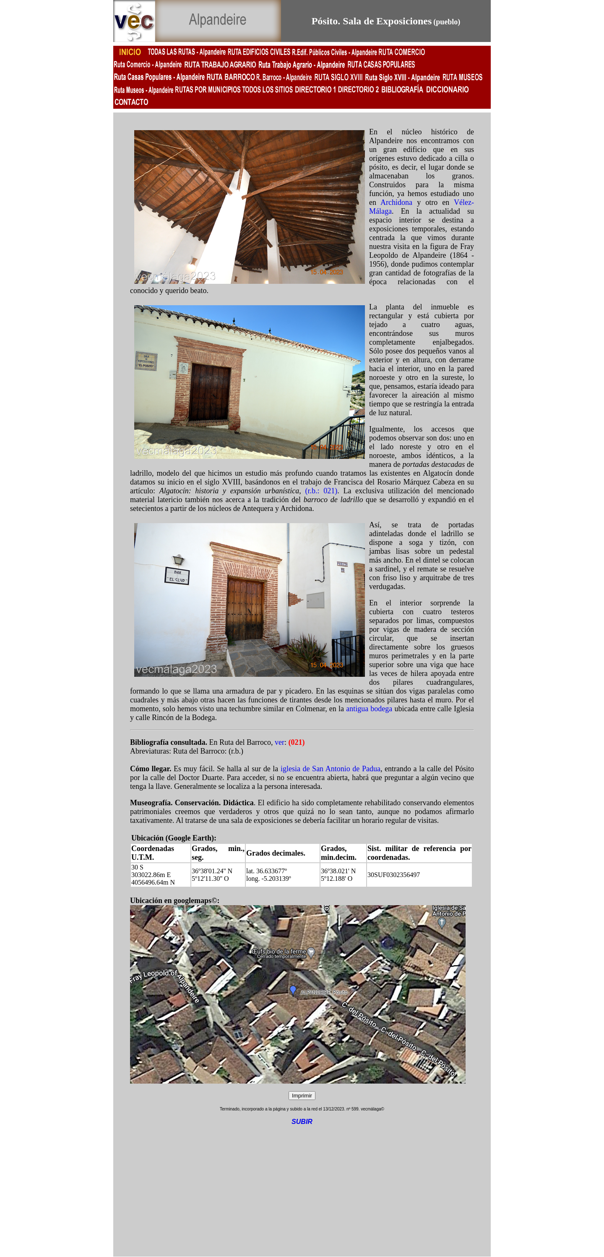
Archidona (396, 202)
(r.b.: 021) (321, 491)
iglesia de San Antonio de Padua (330, 769)
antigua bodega (369, 708)
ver (279, 742)
